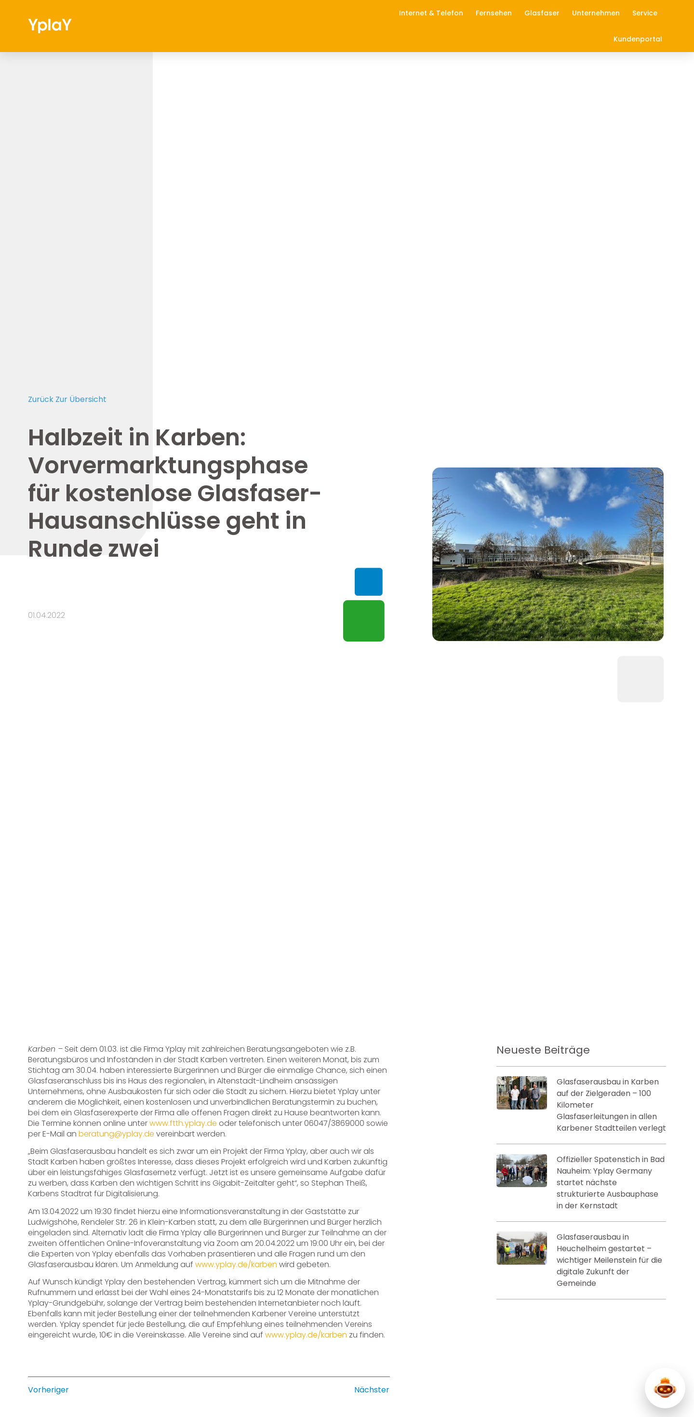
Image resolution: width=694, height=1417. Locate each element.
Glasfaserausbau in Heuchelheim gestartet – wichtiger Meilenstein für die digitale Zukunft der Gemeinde (609, 1234)
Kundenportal (638, 39)
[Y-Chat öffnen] (665, 1388)
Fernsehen (496, 13)
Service (647, 13)
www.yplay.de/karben (236, 1238)
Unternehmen (598, 13)
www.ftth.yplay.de (183, 1097)
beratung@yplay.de (116, 1107)
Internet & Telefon (433, 13)
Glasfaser (544, 13)
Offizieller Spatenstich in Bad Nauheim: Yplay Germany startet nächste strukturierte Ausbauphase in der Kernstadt (611, 1156)
